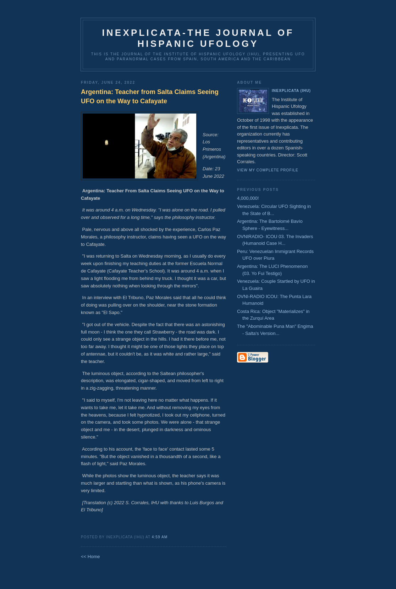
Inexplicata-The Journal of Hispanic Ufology (198, 38)
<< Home (90, 556)
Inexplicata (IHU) (291, 91)
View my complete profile (267, 170)
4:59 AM (159, 537)
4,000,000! (248, 198)
